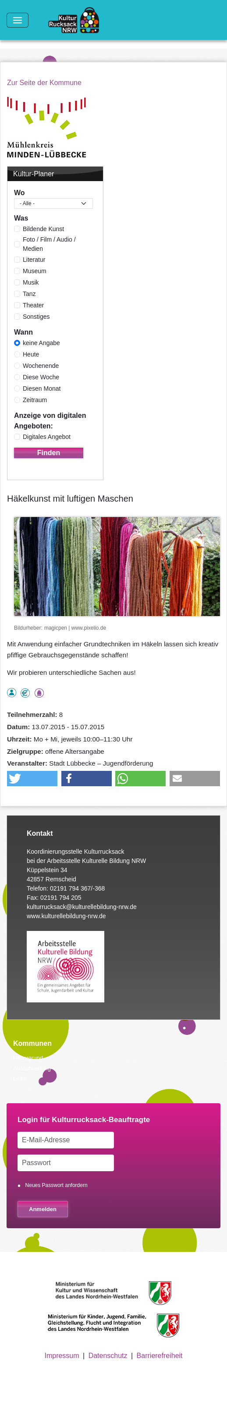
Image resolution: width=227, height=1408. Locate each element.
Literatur (34, 259)
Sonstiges (36, 316)
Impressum (61, 1355)
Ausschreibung (32, 1068)
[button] (32, 778)
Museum (34, 270)
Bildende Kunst (43, 228)
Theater (33, 305)
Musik (31, 282)
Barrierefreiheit (160, 1355)
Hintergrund (28, 1058)
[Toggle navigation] (17, 20)
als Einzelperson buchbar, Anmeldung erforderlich (11, 692)
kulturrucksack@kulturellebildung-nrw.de (82, 906)
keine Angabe (41, 342)
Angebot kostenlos (25, 693)
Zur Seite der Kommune (44, 82)
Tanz (29, 293)
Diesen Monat (41, 388)
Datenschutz (108, 1355)
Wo (19, 192)
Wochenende (41, 365)
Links (19, 1078)
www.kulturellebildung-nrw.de (66, 916)
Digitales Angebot (47, 436)
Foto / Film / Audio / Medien (49, 244)
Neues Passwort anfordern (56, 1185)
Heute (31, 354)
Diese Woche (41, 377)
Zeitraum (35, 399)
